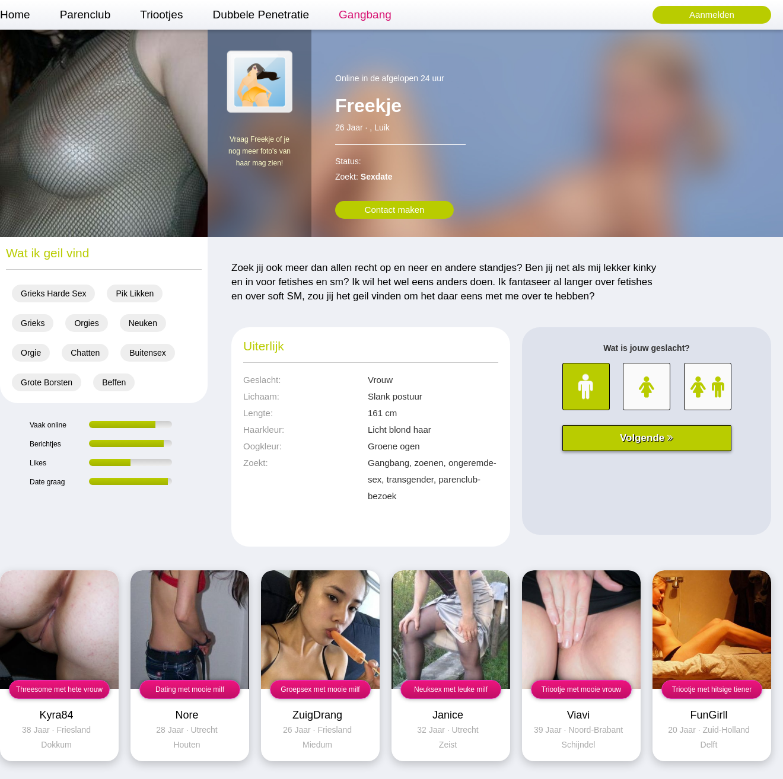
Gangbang (365, 14)
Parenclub (85, 14)
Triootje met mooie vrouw (581, 689)
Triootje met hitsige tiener (712, 689)
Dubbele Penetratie (260, 14)
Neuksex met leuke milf (451, 689)
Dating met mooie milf (189, 689)
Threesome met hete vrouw (59, 689)
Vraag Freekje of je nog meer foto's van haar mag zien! (259, 151)
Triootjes (161, 14)
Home (15, 14)
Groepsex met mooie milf (320, 689)
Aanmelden (711, 14)
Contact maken (395, 210)
